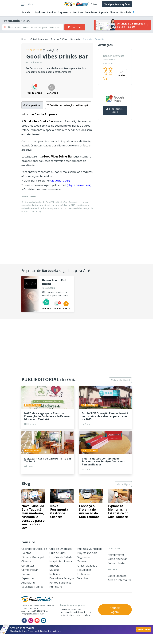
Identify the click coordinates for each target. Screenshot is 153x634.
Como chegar (29, 570)
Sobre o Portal (116, 563)
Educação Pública (32, 586)
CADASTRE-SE (143, 629)
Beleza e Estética (59, 39)
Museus (54, 570)
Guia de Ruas (57, 553)
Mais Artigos (123, 484)
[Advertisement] (76, 237)
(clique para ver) (59, 180)
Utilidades (83, 574)
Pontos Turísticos (60, 582)
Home (24, 39)
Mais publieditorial (120, 380)
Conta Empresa (117, 576)
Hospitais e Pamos (60, 561)
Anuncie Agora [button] (115, 610)
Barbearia (75, 39)
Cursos (25, 574)
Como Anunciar (117, 559)
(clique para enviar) (79, 185)
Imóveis (54, 565)
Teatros (82, 561)
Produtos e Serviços (61, 578)
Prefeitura (55, 586)
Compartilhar (32, 105)
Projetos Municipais (89, 549)
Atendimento (116, 554)
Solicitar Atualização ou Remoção (68, 105)
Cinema (114, 12)
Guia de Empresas (39, 39)
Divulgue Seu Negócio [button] (117, 4)
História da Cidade (60, 557)
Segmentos (64, 12)
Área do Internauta (119, 580)
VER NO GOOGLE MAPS (115, 110)
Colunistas (91, 12)
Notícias (78, 12)
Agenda (103, 12)
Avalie (121, 74)
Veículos (82, 578)
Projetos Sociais (87, 553)
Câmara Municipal (32, 557)
